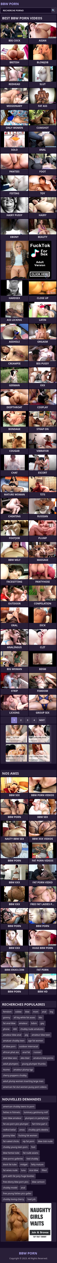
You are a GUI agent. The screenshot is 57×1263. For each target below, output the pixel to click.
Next (42, 720)
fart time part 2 (39, 1123)
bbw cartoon (38, 1181)
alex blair (25, 1058)
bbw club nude (45, 1141)
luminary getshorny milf (36, 1112)
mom (35, 1011)
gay (42, 1023)
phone (6, 1029)
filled (44, 1170)
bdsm (34, 1023)
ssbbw (18, 1011)
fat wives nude (10, 1170)
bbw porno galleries (13, 1158)
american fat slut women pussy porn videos (25, 1087)
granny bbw (9, 1135)
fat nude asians (30, 1152)
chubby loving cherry (13, 1199)
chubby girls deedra (38, 1129)
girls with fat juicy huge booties (18, 1176)
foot (33, 1147)
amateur (23, 1023)
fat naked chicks (11, 1141)
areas (22, 1129)
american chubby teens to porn (18, 1106)
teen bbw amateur (12, 1118)
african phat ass (11, 1052)
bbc (40, 1017)
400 (15, 1029)
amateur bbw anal (12, 1034)
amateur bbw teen (41, 1034)
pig (26, 1034)
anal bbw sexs (10, 1058)
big (51, 1011)
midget (24, 1164)
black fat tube (10, 1164)
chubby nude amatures (31, 1029)
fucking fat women (28, 1135)
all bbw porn (9, 1046)
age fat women (35, 1040)
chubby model (10, 1187)
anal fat (26, 1052)
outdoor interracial (28, 1046)
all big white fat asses (24, 1017)
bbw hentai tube (11, 1152)
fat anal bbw (9, 1023)
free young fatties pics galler (17, 1193)
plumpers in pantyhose (36, 1118)
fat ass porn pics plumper (15, 1123)
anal (44, 1011)
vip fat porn (28, 1141)
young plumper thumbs (34, 1063)
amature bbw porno (43, 1058)
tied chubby (32, 1158)
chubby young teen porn (15, 1147)
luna (23, 1170)
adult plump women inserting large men (23, 1081)
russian (37, 1052)
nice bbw (33, 1170)
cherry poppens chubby (15, 1075)
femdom (7, 1011)
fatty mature (37, 1164)
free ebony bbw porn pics (15, 1181)
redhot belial (9, 1129)
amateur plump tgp (23, 1069)
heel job (31, 1199)
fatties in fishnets (11, 1112)
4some (6, 1069)
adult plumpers (10, 1063)
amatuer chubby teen (13, 1040)
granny (6, 1017)
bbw (27, 1011)
